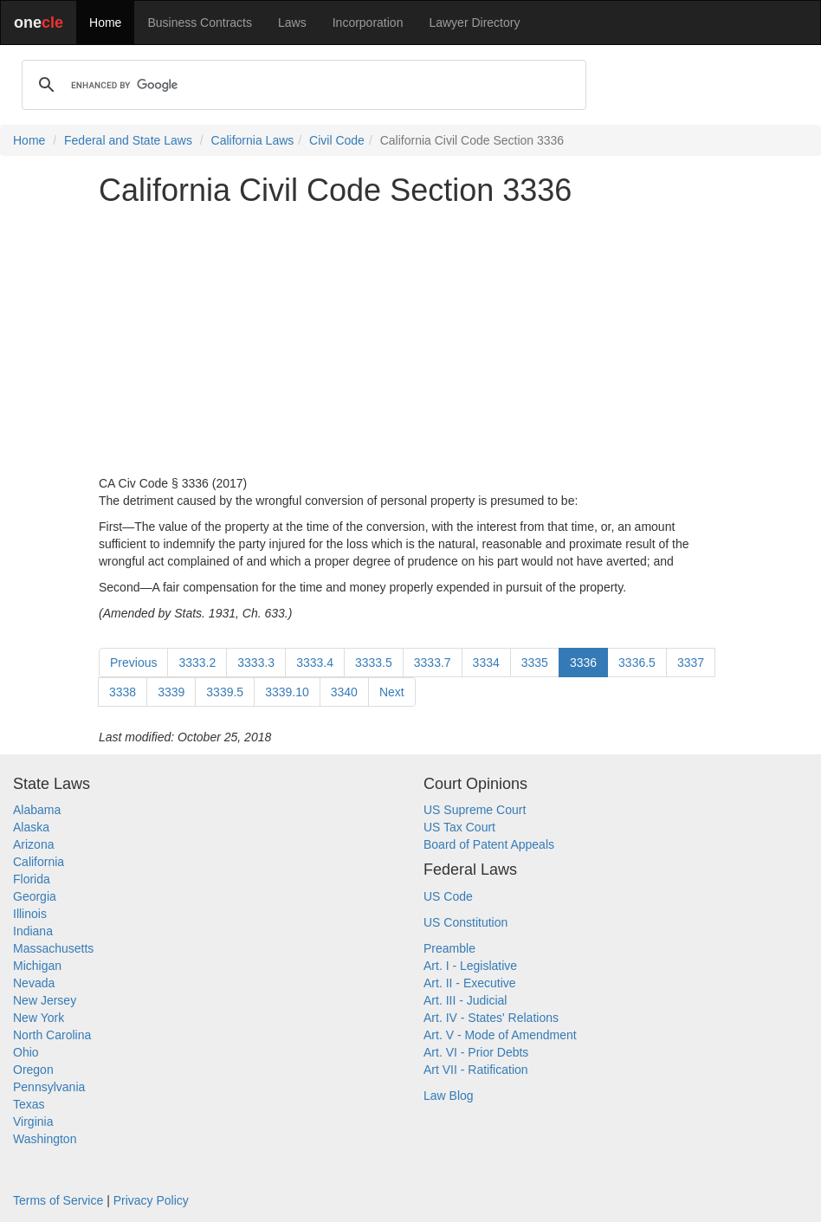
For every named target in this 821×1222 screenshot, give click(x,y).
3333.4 (314, 662)
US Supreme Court (474, 810)
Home (105, 22)
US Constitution (465, 922)
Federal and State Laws (128, 140)
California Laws (252, 140)
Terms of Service (58, 1200)
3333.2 (197, 662)
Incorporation (368, 22)
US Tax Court (459, 827)
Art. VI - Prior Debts (475, 1052)
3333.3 (256, 662)
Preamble (449, 948)
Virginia (33, 1121)
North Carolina (52, 1035)
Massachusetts (53, 948)
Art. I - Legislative (470, 966)
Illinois (30, 914)
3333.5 (373, 662)
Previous (133, 662)
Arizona (33, 844)
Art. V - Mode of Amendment (500, 1035)
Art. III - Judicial (465, 1000)
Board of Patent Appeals (488, 844)
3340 (344, 692)
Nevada (34, 983)
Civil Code (337, 140)
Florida (31, 879)
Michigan (37, 966)
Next (391, 692)
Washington (44, 1139)
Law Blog (448, 1095)
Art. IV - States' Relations (491, 1018)
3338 (122, 692)
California (38, 862)
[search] (301, 84)
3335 (534, 662)
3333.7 (432, 662)
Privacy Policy (151, 1200)
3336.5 (637, 662)
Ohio (26, 1052)
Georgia (34, 896)
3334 (486, 662)
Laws (292, 22)
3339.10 (287, 692)
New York (38, 1018)
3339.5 (224, 692)
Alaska (31, 827)
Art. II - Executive (469, 983)
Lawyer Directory (474, 22)
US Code (448, 896)
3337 (690, 662)
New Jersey (44, 1000)
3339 (171, 692)
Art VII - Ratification (475, 1070)
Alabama (37, 810)
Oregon (33, 1070)
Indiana (33, 931)
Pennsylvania (49, 1087)
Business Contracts (199, 22)
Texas (29, 1104)
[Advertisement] (410, 341)
